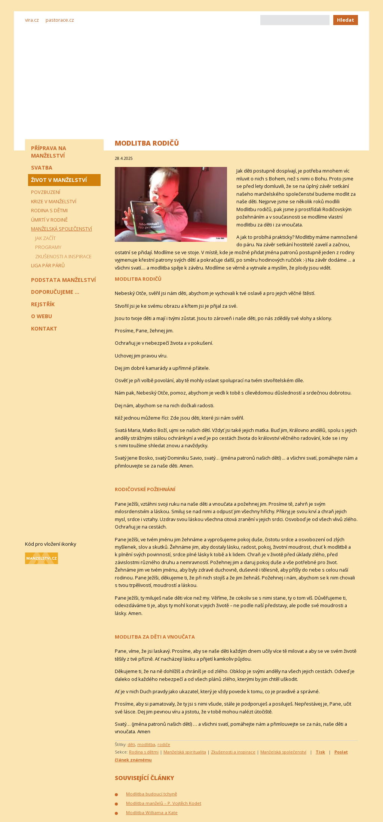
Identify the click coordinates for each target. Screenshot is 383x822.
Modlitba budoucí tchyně (151, 794)
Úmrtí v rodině (49, 219)
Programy (48, 247)
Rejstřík (43, 304)
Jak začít (45, 238)
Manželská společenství (283, 752)
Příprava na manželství (48, 151)
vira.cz (32, 19)
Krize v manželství (53, 201)
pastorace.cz (60, 19)
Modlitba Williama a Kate (152, 812)
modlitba (146, 744)
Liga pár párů (48, 265)
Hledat (345, 19)
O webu (41, 316)
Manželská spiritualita (184, 752)
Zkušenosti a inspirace (233, 752)
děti (131, 744)
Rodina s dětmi (144, 752)
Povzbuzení (45, 192)
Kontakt (44, 328)
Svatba (41, 167)
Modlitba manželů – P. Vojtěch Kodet (163, 803)
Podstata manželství (63, 279)
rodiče (163, 744)
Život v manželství (59, 179)
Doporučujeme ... (55, 291)
